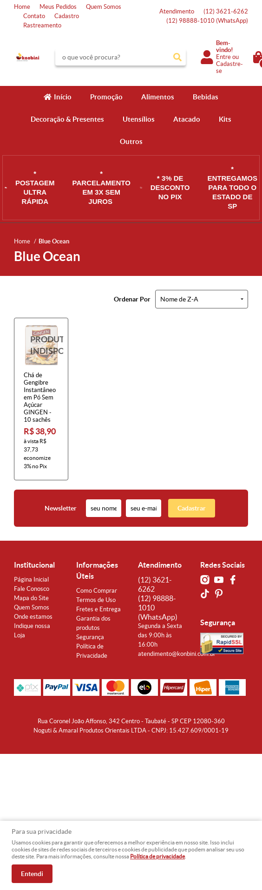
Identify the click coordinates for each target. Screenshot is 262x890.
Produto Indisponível (41, 345)
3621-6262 (225, 11)
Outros (131, 141)
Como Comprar (96, 590)
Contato (34, 16)
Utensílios (139, 119)
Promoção (106, 97)
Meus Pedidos (58, 6)
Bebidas (205, 97)
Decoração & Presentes (67, 119)
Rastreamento (42, 25)
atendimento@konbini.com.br (177, 653)
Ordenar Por (132, 299)
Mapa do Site (31, 598)
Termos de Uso (96, 599)
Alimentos (157, 97)
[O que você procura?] (177, 57)
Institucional (34, 565)
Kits (225, 119)
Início (63, 97)
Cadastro (66, 16)
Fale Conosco (31, 588)
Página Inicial (31, 579)
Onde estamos (33, 616)
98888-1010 (207, 20)
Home (22, 6)
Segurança (90, 637)
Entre (223, 56)
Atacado (186, 119)
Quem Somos (103, 6)
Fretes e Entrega (98, 609)
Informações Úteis (97, 570)
